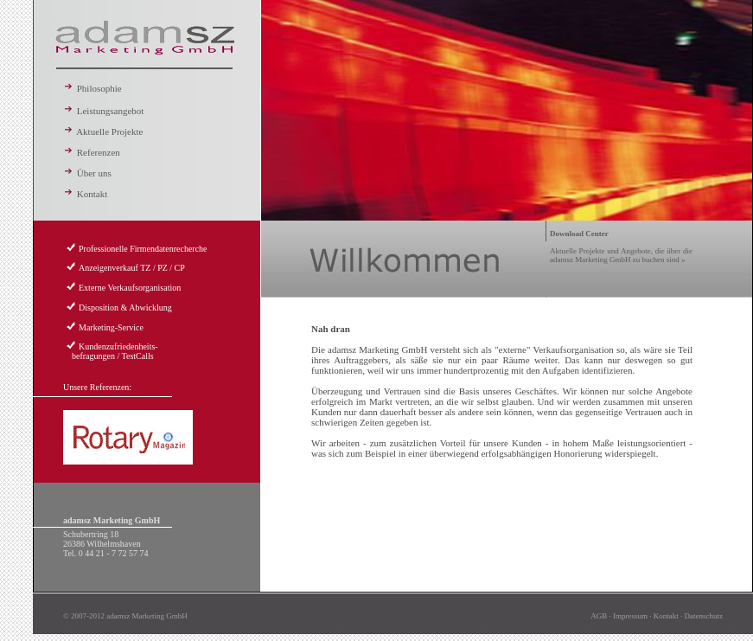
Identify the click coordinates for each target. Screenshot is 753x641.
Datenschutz (704, 616)
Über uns (87, 173)
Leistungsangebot (103, 111)
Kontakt (85, 194)
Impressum (630, 616)
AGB (598, 616)
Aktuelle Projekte (103, 131)
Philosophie (92, 88)
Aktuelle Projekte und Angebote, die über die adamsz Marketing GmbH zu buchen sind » (621, 246)
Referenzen (91, 152)
